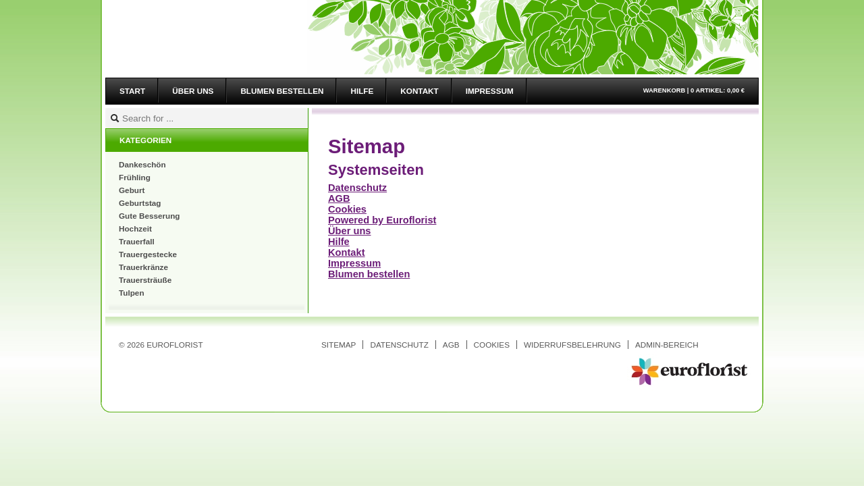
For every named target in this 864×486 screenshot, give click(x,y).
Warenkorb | (694, 90)
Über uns (349, 230)
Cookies (347, 209)
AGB (339, 198)
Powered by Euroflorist (382, 220)
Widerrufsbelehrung (572, 344)
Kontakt (346, 252)
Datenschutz (357, 187)
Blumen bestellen (369, 274)
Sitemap (338, 344)
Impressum (354, 263)
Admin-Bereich (667, 344)
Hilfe (339, 241)
